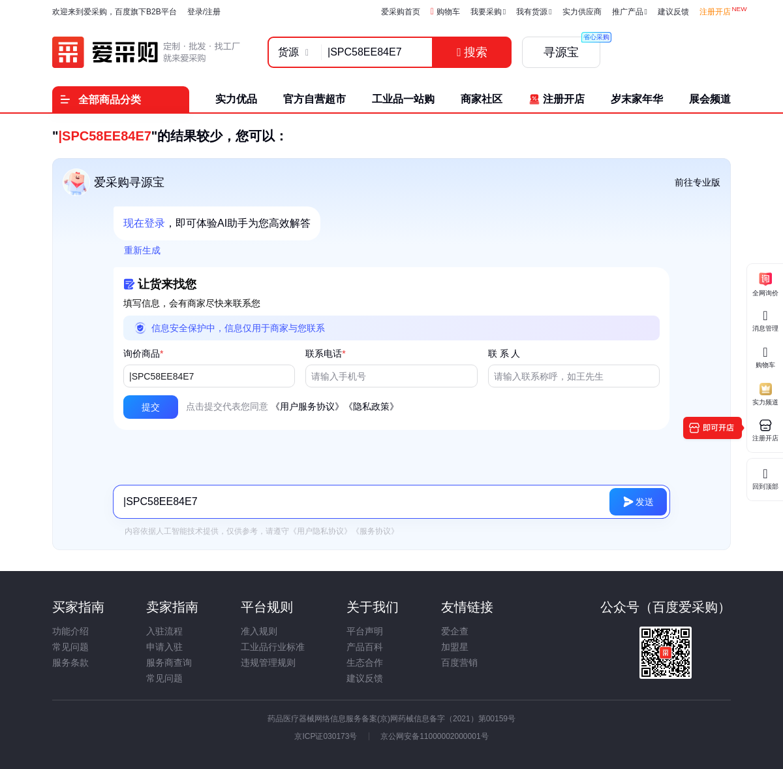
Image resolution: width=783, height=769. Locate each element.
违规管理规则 (268, 662)
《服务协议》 (375, 531)
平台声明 (364, 631)
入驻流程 (164, 631)
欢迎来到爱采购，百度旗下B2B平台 (114, 11)
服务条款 (70, 662)
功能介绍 (70, 631)
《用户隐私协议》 (320, 531)
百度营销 (459, 662)
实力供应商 (582, 11)
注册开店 (715, 11)
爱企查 (454, 631)
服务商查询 (169, 662)
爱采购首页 (400, 11)
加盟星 (454, 647)
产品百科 (364, 647)
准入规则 (259, 631)
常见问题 (70, 647)
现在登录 (144, 223)
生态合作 (364, 662)
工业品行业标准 (273, 647)
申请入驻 (164, 647)
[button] (150, 407)
